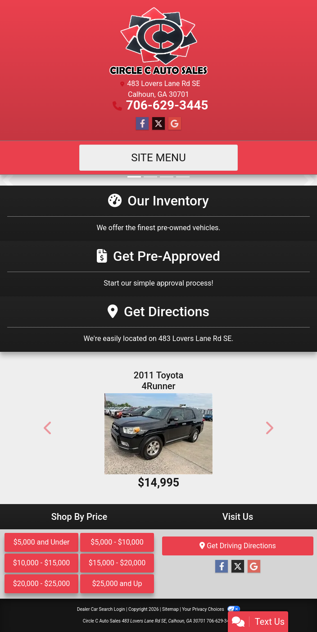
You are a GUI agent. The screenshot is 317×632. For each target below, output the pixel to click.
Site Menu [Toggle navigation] (158, 157)
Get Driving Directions (237, 545)
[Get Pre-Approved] (158, 268)
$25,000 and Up (117, 583)
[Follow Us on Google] (174, 124)
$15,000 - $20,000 (117, 563)
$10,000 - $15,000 (41, 563)
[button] (8, 180)
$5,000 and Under (42, 542)
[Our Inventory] (158, 213)
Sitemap (170, 609)
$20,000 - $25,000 (41, 583)
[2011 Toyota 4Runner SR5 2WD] (158, 433)
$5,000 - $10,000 (117, 542)
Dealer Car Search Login (101, 609)
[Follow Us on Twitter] (158, 124)
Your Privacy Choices (211, 609)
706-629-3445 (167, 105)
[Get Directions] (158, 324)
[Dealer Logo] (158, 41)
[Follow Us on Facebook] (142, 124)
